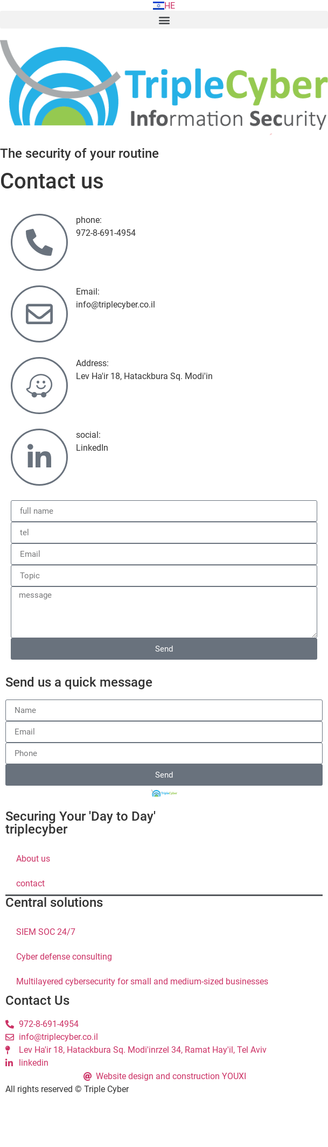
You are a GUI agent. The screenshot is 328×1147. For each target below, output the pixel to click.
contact (30, 883)
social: (88, 435)
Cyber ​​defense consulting (64, 957)
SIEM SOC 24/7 (45, 932)
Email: (88, 291)
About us (33, 859)
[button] (164, 20)
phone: (89, 220)
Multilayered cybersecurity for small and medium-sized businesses (142, 981)
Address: (92, 363)
